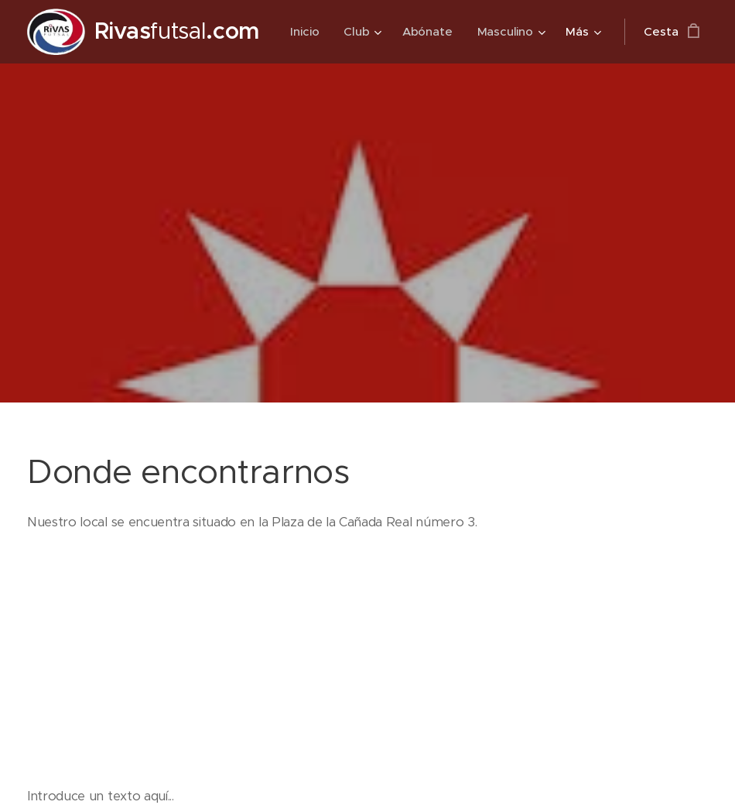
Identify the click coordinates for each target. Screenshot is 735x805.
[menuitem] (396, 31)
